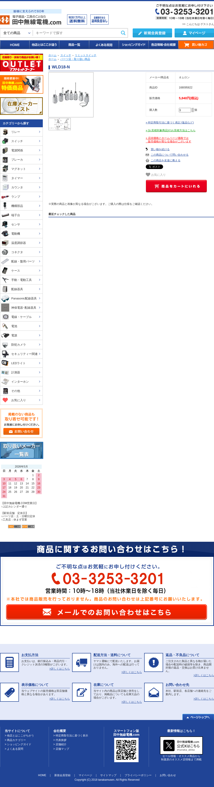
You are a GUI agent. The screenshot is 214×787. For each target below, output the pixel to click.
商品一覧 (74, 44)
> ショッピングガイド (18, 744)
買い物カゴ (196, 44)
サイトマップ (108, 775)
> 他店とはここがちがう (19, 735)
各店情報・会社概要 (163, 44)
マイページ (85, 775)
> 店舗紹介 (59, 744)
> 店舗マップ (61, 748)
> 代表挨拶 (59, 740)
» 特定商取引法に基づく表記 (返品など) (170, 122)
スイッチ (65, 55)
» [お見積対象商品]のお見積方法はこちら (171, 130)
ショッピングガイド (133, 44)
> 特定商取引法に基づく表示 (70, 735)
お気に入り (156, 174)
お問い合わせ (168, 775)
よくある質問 (103, 44)
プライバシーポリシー (138, 775)
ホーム (52, 55)
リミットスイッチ (85, 55)
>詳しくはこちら (59, 668)
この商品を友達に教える (165, 160)
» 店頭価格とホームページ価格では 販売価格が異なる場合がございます (168, 140)
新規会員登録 (62, 775)
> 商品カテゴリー (15, 740)
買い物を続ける (160, 149)
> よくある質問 (14, 748)
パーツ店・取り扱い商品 (75, 59)
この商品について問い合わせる (170, 154)
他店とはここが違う (44, 44)
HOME (14, 44)
